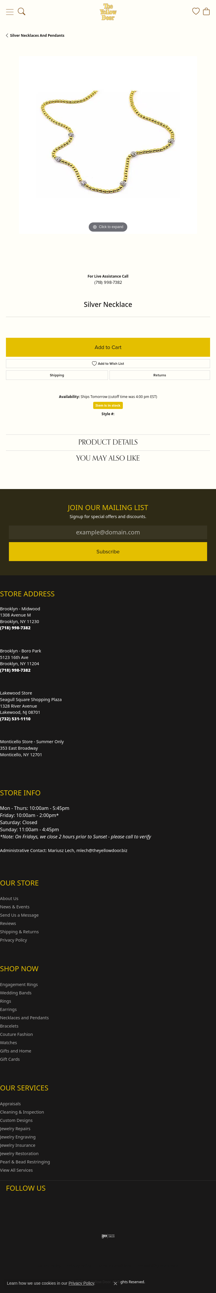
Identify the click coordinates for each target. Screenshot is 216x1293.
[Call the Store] (15, 627)
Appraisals (10, 1103)
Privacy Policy (13, 940)
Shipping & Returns (19, 931)
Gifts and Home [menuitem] (15, 1051)
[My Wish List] (196, 12)
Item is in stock (108, 405)
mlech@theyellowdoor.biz (102, 850)
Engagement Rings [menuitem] (19, 984)
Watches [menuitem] (8, 1042)
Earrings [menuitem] (8, 1009)
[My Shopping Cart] (206, 12)
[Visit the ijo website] (108, 1236)
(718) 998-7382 (108, 282)
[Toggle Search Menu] (21, 12)
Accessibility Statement (158, 1265)
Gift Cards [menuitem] (10, 1059)
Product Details (108, 442)
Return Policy (49, 1265)
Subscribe (108, 551)
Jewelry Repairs (15, 1128)
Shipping (57, 375)
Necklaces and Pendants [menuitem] (24, 1017)
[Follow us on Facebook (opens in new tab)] (26, 1200)
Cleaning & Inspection (22, 1112)
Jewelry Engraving (18, 1137)
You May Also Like (108, 458)
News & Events (14, 907)
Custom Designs (16, 1120)
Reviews (8, 923)
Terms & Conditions (114, 1265)
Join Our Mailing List (108, 507)
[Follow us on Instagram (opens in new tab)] (12, 1200)
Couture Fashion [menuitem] (16, 1034)
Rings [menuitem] (5, 1001)
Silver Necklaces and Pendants (37, 35)
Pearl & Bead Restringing (25, 1162)
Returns (159, 375)
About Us (9, 898)
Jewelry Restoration (19, 1153)
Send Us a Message (19, 915)
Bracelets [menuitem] (9, 1026)
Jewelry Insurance (17, 1145)
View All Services (16, 1170)
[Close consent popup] (115, 1283)
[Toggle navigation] (9, 12)
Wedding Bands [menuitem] (15, 993)
